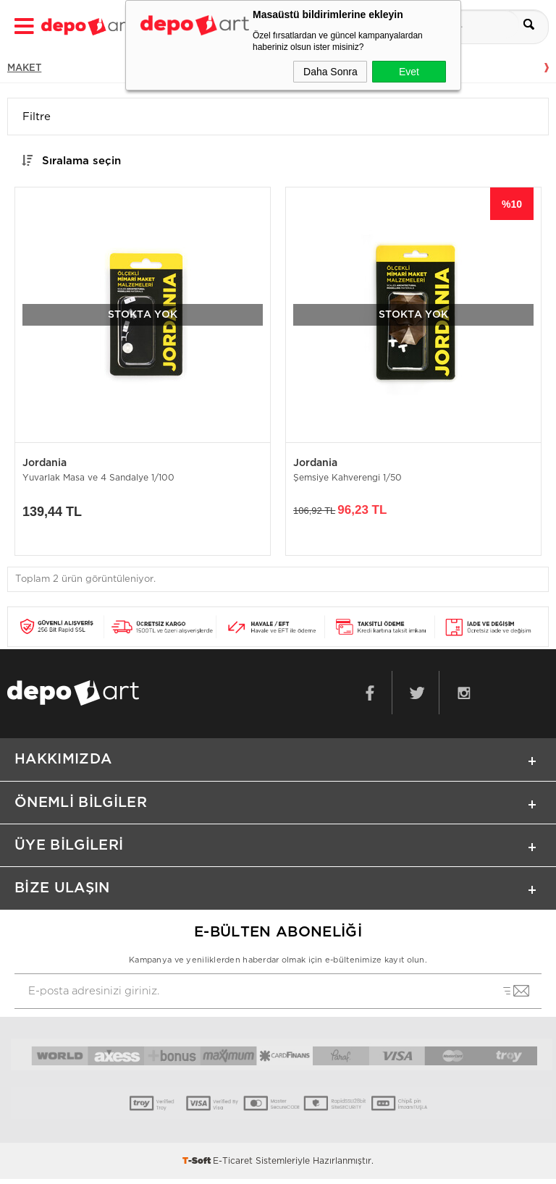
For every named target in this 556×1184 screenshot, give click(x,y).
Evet (409, 71)
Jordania (44, 463)
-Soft (197, 1166)
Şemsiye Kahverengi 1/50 (347, 478)
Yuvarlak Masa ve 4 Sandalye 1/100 (98, 478)
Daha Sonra (330, 71)
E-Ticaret (233, 1166)
